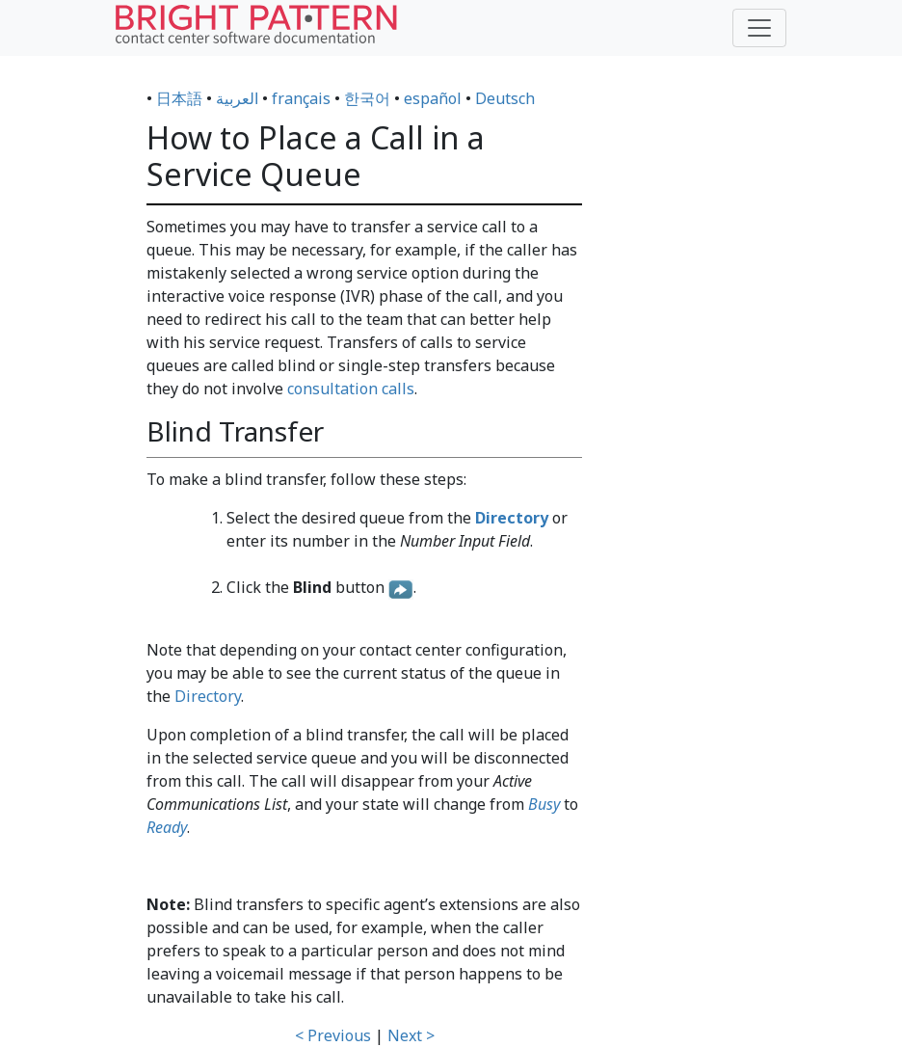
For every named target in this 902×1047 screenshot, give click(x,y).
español (433, 98)
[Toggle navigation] (759, 28)
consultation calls (350, 388)
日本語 (179, 98)
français (301, 98)
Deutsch (505, 98)
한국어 (367, 98)
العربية (237, 98)
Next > (411, 1035)
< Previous (333, 1035)
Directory (207, 696)
